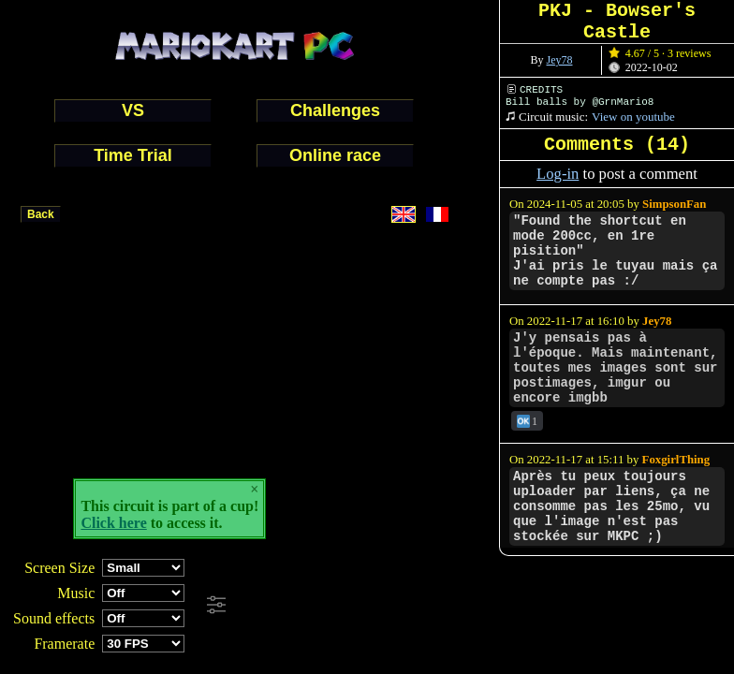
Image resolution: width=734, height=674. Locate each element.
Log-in (557, 174)
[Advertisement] (509, 606)
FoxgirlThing (676, 459)
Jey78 (560, 59)
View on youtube (633, 117)
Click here (113, 523)
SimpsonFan (674, 204)
